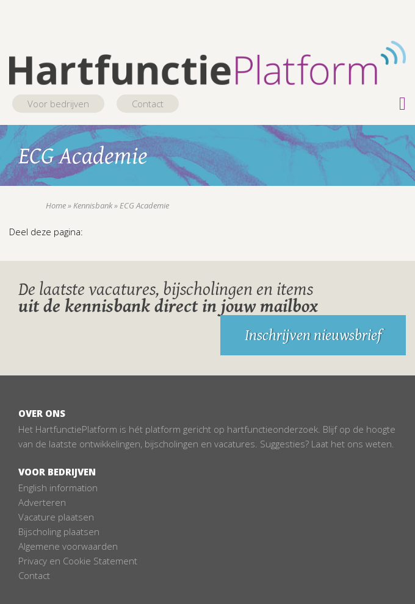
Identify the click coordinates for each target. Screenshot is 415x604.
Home (56, 205)
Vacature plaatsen (56, 517)
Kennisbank (92, 205)
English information (58, 487)
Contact (148, 104)
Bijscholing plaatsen (58, 531)
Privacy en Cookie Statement (77, 561)
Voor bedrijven (58, 104)
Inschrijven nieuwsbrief (313, 335)
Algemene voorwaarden (68, 546)
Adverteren (42, 502)
